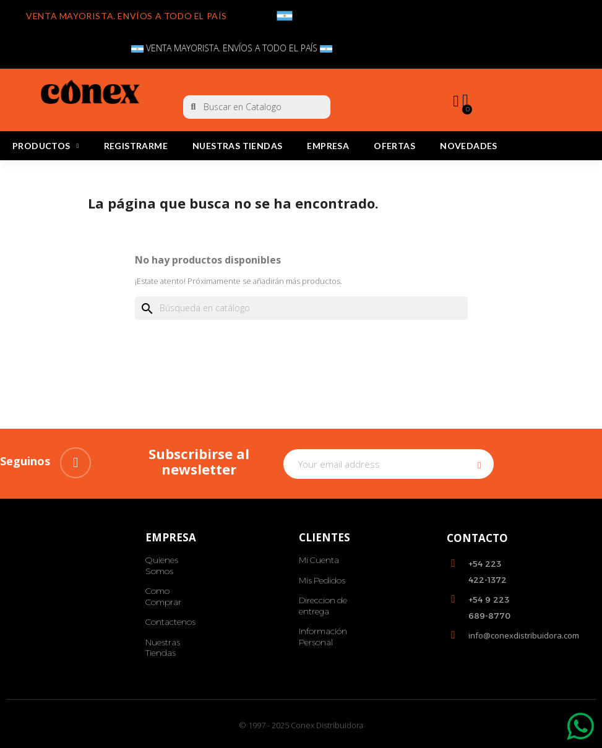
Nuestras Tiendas (237, 145)
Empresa (328, 145)
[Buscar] (301, 308)
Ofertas (394, 145)
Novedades (468, 145)
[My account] (455, 101)
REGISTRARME (136, 145)
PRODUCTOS (45, 146)
